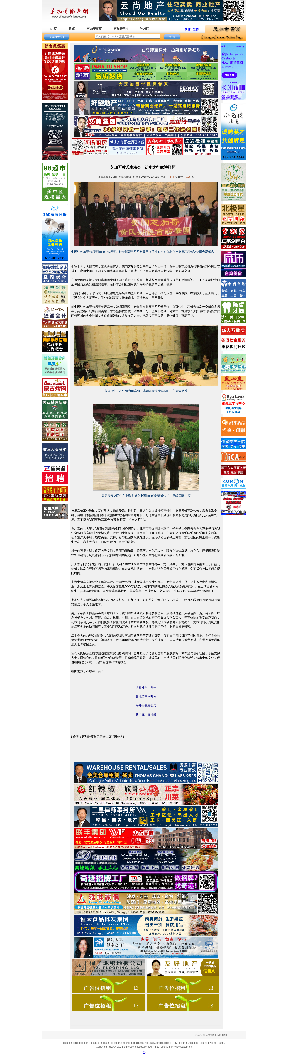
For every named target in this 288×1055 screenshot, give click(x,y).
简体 (188, 29)
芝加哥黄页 (94, 28)
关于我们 (211, 1034)
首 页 (53, 28)
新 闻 (71, 28)
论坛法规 (200, 1034)
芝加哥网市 (121, 28)
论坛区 (144, 28)
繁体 (196, 29)
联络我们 (222, 1034)
